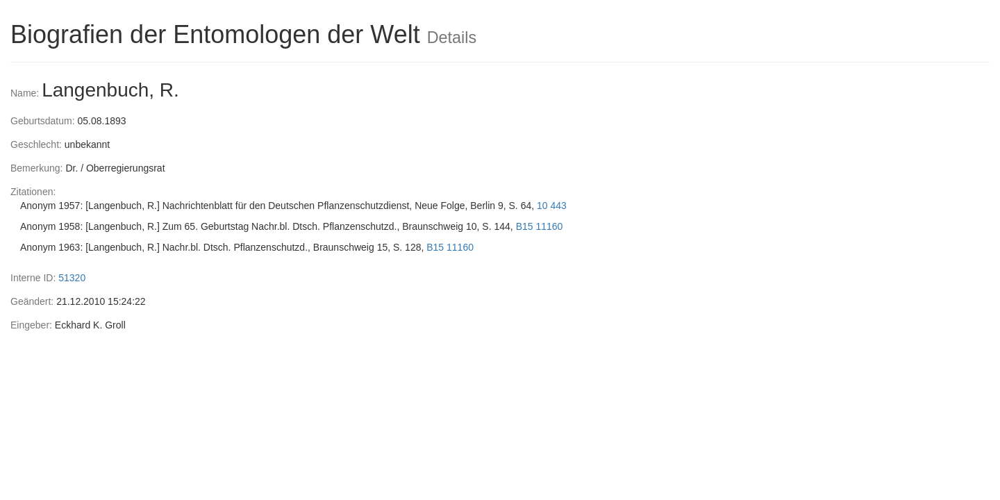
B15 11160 (539, 226)
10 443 (552, 205)
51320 (71, 277)
